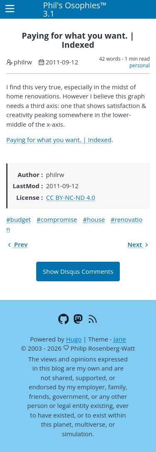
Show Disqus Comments (78, 271)
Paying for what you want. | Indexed (58, 139)
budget (20, 219)
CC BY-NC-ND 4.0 (70, 197)
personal (139, 65)
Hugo (73, 339)
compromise (59, 219)
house (96, 219)
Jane (120, 339)
